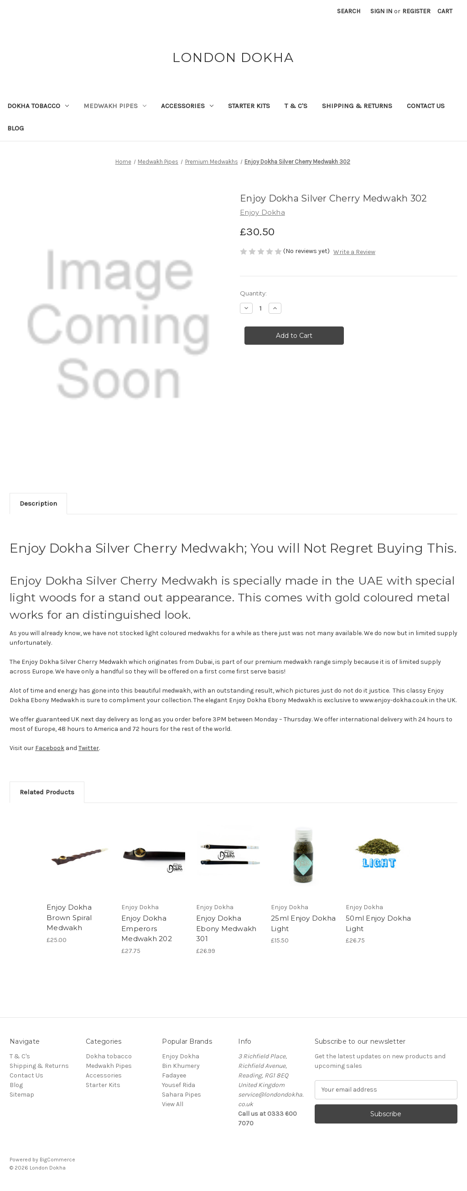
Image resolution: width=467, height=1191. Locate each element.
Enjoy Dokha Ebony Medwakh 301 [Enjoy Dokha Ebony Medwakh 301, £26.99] (226, 928)
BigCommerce (57, 1159)
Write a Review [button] (354, 252)
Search (348, 11)
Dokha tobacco (38, 106)
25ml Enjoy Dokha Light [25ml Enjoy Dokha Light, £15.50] (303, 923)
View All (172, 1104)
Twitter (88, 748)
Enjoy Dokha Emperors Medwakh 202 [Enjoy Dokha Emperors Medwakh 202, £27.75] (146, 928)
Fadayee (174, 1075)
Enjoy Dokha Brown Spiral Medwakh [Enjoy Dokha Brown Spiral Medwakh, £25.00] (69, 917)
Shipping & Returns (357, 106)
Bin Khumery (181, 1066)
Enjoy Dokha (180, 1056)
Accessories (187, 106)
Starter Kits (249, 106)
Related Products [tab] (47, 792)
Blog (15, 128)
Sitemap (22, 1094)
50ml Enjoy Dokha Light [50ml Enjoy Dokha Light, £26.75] (378, 923)
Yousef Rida (178, 1085)
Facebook (49, 748)
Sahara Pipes (181, 1094)
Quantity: (253, 293)
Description (38, 503)
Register (416, 11)
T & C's (296, 106)
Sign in (381, 11)
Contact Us (426, 106)
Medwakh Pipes (114, 106)
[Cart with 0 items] (444, 11)
